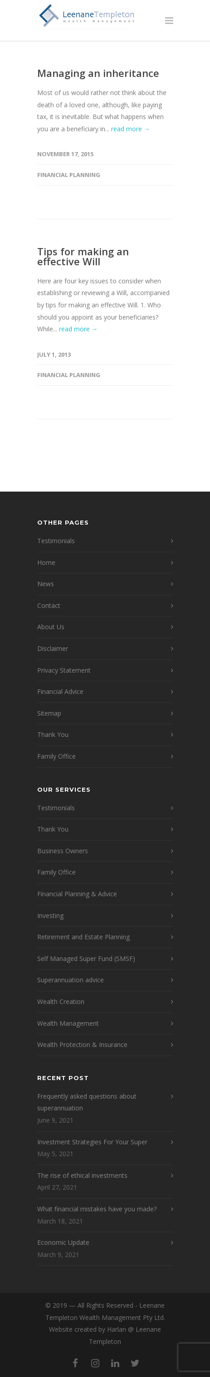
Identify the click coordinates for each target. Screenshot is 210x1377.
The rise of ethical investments (82, 1175)
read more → (130, 128)
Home (46, 562)
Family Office (56, 756)
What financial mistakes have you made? (96, 1209)
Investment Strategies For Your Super (92, 1142)
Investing (50, 915)
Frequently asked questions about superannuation (87, 1102)
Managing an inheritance (98, 73)
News (45, 583)
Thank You (52, 734)
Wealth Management (68, 1023)
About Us (50, 626)
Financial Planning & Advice (77, 893)
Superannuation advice (70, 979)
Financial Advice (60, 691)
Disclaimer (52, 648)
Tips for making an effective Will (83, 256)
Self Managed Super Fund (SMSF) (86, 958)
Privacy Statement (64, 670)
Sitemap (49, 713)
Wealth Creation (60, 1001)
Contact (48, 605)
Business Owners (62, 850)
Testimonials (56, 540)
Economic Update (63, 1242)
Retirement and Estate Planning (83, 936)
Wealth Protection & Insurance (82, 1044)
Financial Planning (68, 175)
